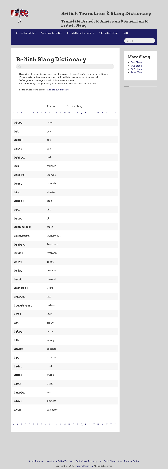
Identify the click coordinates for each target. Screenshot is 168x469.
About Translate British (128, 461)
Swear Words (137, 72)
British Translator (25, 33)
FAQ (125, 33)
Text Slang (136, 62)
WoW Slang (136, 68)
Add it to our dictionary (57, 89)
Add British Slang (108, 33)
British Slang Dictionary (80, 33)
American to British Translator (60, 461)
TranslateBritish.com (84, 465)
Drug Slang (136, 65)
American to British (51, 33)
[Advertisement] (67, 442)
